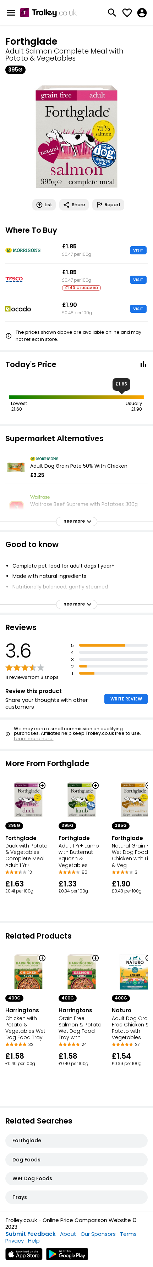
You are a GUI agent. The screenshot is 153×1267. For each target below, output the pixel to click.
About (68, 1234)
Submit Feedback (30, 1234)
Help (34, 1240)
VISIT (138, 250)
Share (74, 204)
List (44, 204)
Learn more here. (34, 738)
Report (108, 204)
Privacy (14, 1240)
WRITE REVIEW (126, 699)
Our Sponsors (98, 1234)
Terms (128, 1234)
